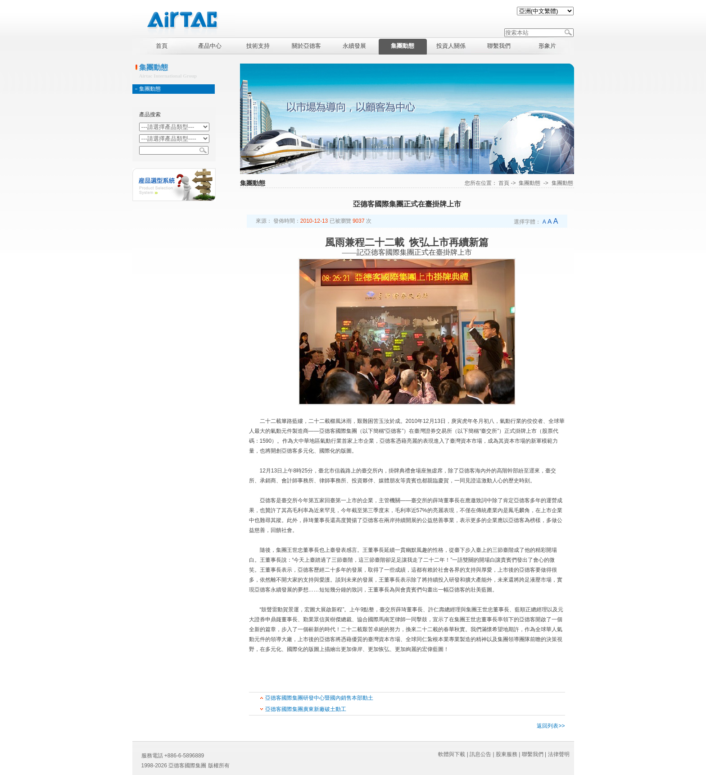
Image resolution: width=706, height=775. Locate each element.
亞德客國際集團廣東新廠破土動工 (305, 709)
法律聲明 (559, 754)
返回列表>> (551, 726)
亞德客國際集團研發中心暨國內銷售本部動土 (319, 698)
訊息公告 (480, 754)
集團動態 (150, 89)
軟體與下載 (451, 754)
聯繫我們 (532, 754)
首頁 (503, 183)
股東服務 (506, 754)
